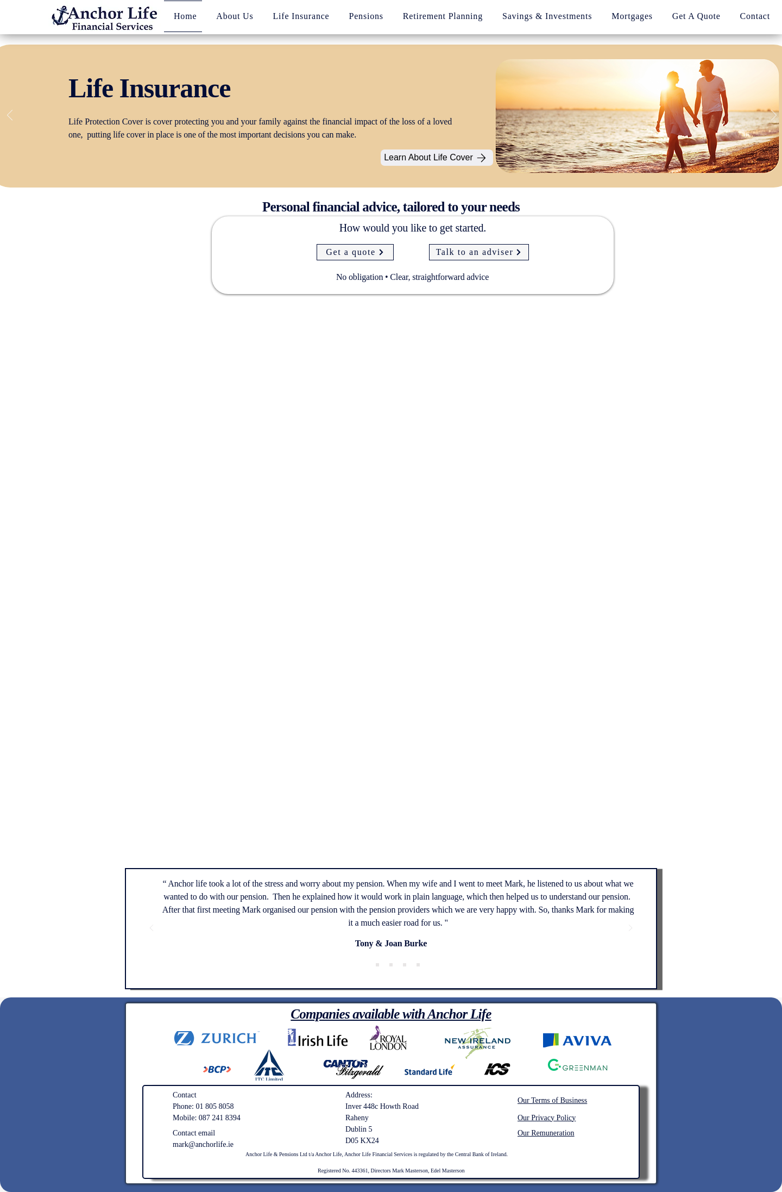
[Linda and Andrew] (377, 964)
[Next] (774, 116)
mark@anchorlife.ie (203, 1144)
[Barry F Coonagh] (418, 964)
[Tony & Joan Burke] (363, 964)
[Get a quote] (355, 252)
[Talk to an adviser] (479, 252)
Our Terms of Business (552, 1100)
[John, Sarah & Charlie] (391, 964)
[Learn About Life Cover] (437, 157)
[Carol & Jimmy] (404, 964)
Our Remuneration (546, 1133)
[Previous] (9, 116)
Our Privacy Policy (547, 1118)
